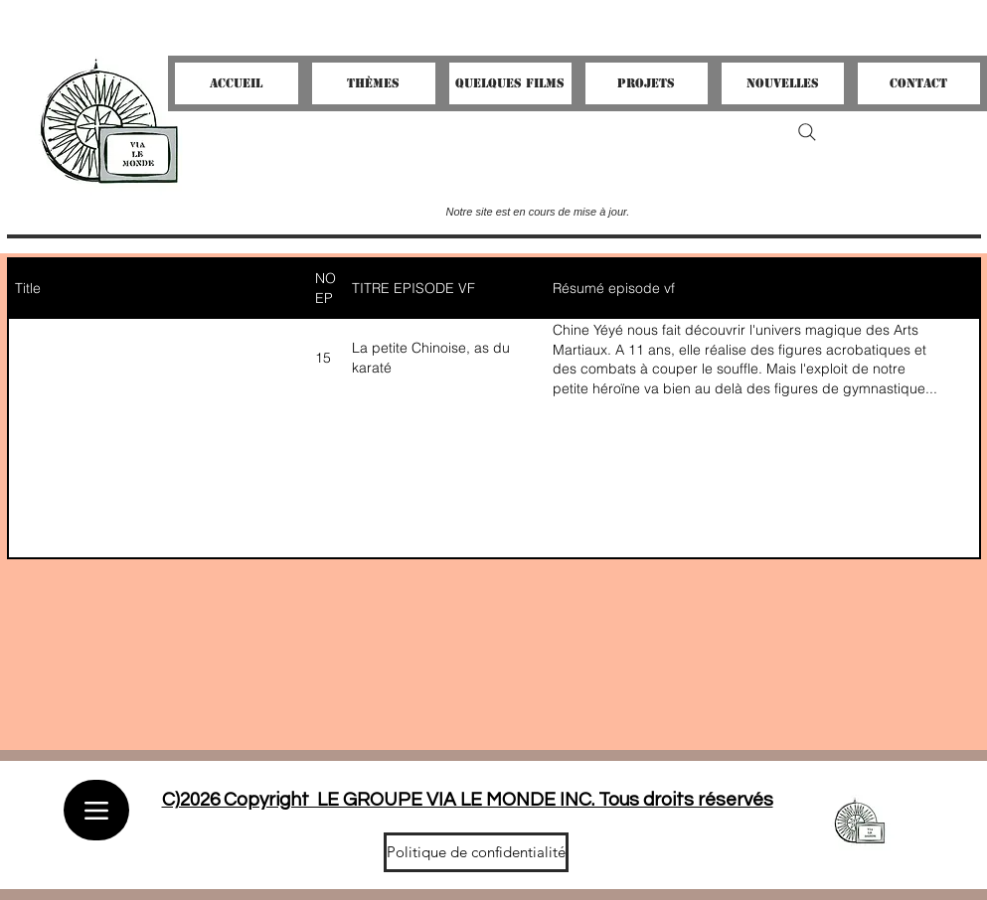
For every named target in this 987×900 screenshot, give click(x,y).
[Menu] (96, 810)
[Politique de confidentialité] (476, 852)
